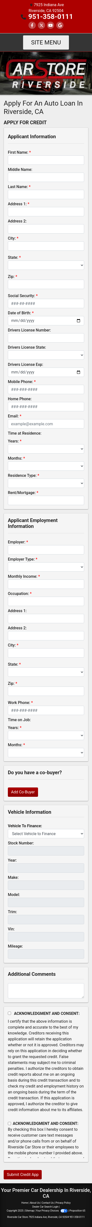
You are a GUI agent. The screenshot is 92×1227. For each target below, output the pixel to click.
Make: (13, 877)
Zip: (11, 276)
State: (13, 257)
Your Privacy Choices (52, 1210)
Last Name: (18, 186)
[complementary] (77, 1212)
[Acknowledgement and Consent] (9, 1013)
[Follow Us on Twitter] (41, 25)
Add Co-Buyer (23, 792)
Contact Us (48, 1202)
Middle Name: (20, 169)
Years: (13, 441)
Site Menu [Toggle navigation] (46, 42)
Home (24, 1202)
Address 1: (17, 204)
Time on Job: (19, 719)
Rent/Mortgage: (22, 492)
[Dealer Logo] (46, 73)
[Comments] (46, 990)
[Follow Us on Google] (60, 25)
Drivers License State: (27, 347)
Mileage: (15, 946)
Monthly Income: (22, 576)
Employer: (16, 542)
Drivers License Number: (29, 330)
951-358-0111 (50, 17)
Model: (14, 894)
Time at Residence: (24, 433)
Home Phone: (20, 399)
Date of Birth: (19, 313)
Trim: (12, 912)
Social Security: (21, 295)
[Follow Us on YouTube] (50, 25)
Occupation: (18, 593)
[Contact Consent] (9, 1123)
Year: (12, 860)
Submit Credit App (23, 1174)
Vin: (11, 929)
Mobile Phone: (20, 381)
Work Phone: (19, 702)
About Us (35, 1202)
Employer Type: (21, 559)
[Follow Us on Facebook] (32, 25)
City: (12, 238)
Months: (15, 458)
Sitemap (29, 1210)
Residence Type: (22, 475)
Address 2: (17, 221)
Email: (13, 416)
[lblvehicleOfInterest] (46, 833)
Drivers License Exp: (25, 364)
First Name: (18, 152)
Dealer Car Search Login (45, 1206)
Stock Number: (21, 843)
